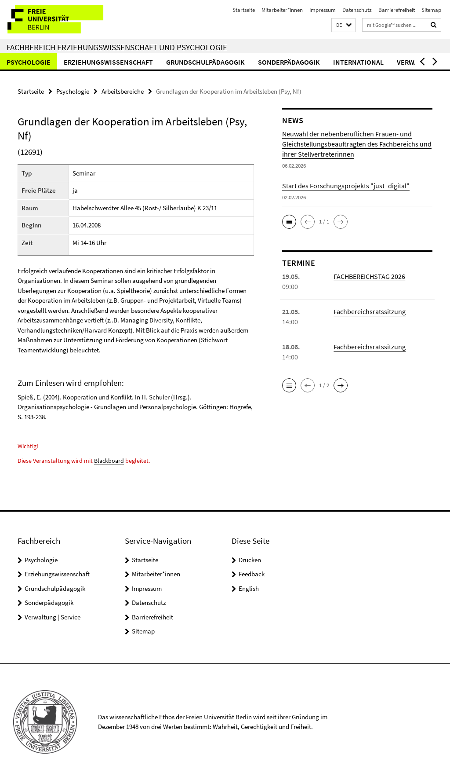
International (358, 62)
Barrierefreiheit (396, 10)
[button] (343, 25)
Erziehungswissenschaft (108, 62)
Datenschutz (357, 10)
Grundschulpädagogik (205, 62)
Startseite (243, 10)
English (249, 588)
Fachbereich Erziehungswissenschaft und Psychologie (117, 47)
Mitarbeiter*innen (282, 10)
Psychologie (29, 62)
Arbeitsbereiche (123, 91)
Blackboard (109, 461)
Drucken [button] (250, 560)
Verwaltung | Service (52, 617)
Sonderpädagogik (289, 62)
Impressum (322, 10)
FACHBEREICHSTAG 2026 (369, 276)
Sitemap (431, 10)
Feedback (252, 574)
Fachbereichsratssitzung (370, 311)
